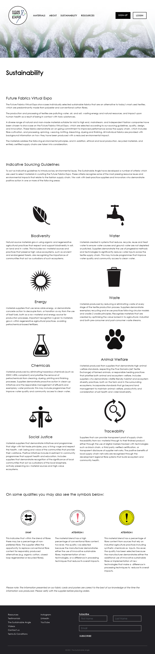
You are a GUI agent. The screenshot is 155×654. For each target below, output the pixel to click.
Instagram (46, 614)
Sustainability (69, 15)
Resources (87, 15)
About (53, 15)
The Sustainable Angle (19, 622)
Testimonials (14, 618)
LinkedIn (45, 618)
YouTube (45, 622)
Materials (39, 15)
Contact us (13, 629)
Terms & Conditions (17, 633)
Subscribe (85, 636)
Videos (11, 626)
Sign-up (123, 15)
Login (139, 15)
